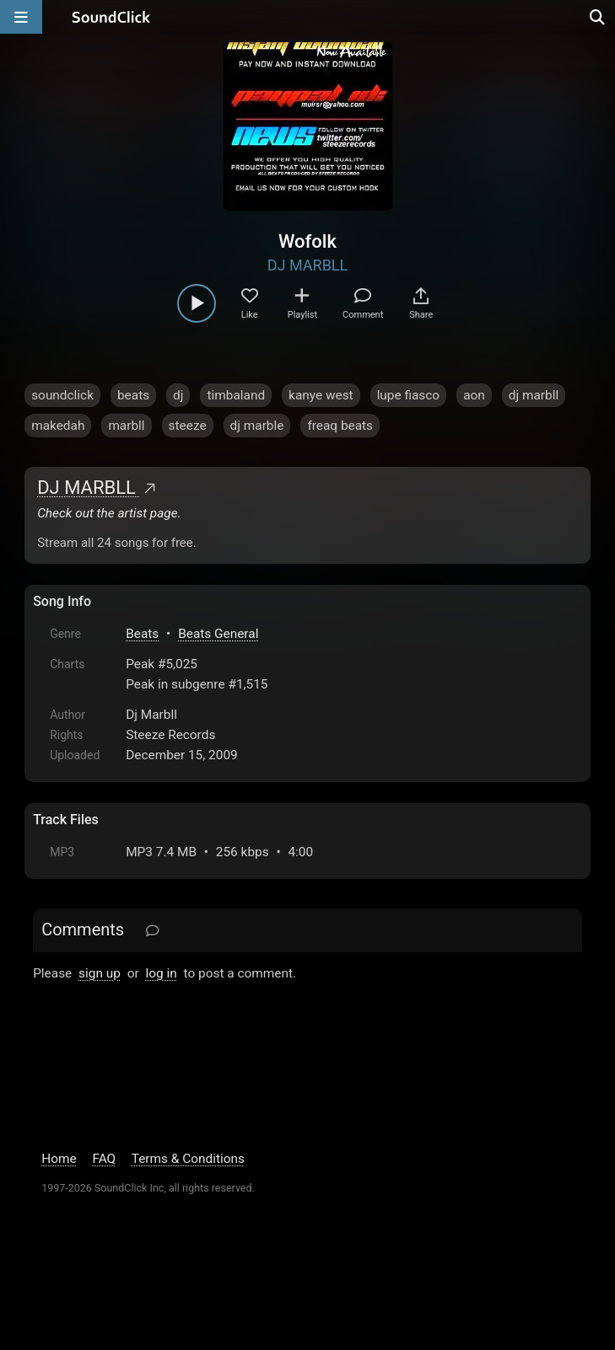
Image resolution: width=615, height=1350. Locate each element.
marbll (126, 425)
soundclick (62, 395)
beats (133, 395)
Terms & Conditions (188, 1158)
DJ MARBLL (307, 265)
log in (161, 973)
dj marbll (533, 395)
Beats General (218, 633)
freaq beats (340, 425)
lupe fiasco (408, 395)
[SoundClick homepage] (111, 17)
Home (58, 1158)
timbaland (236, 395)
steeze (188, 425)
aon (474, 395)
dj (178, 395)
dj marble (257, 425)
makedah (57, 425)
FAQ (104, 1158)
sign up (99, 973)
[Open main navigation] (21, 17)
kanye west (321, 395)
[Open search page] (598, 17)
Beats (142, 633)
